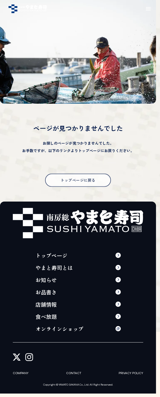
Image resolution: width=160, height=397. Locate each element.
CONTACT (73, 373)
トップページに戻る (78, 185)
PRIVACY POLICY (131, 373)
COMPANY (21, 373)
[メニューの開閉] (148, 9)
